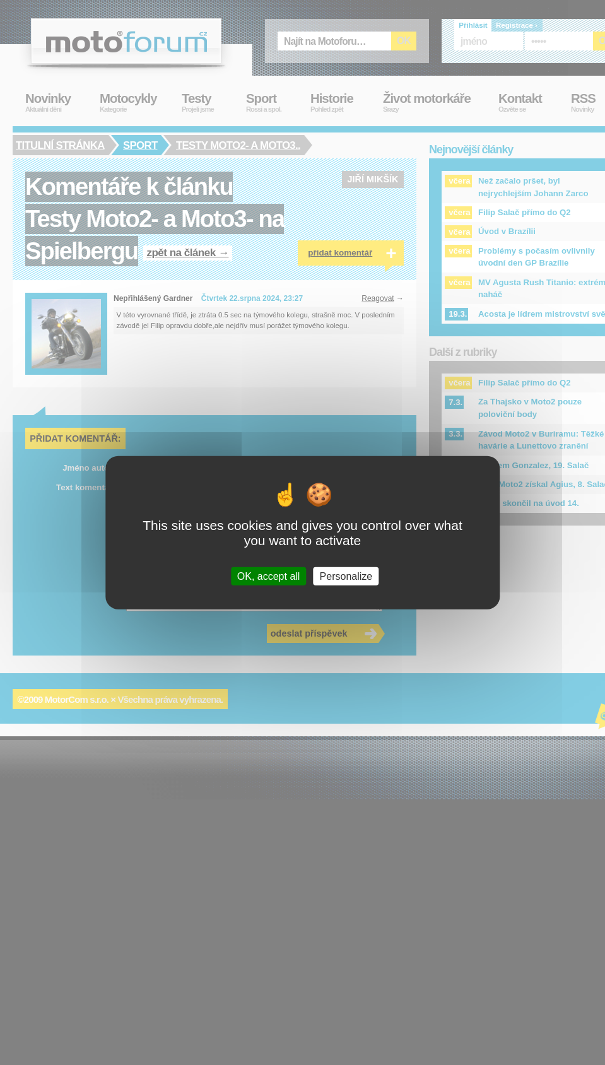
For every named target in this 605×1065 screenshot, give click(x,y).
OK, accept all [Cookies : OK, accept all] (268, 575)
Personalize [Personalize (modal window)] (346, 575)
